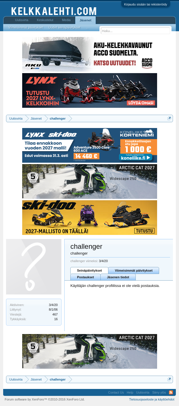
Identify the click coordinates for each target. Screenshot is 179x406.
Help (130, 392)
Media (66, 20)
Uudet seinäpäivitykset (64, 27)
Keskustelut (45, 20)
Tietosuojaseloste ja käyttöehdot (151, 399)
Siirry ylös (159, 392)
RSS (171, 392)
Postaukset (85, 277)
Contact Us (116, 392)
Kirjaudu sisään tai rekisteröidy (145, 4)
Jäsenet (85, 20)
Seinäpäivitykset (89, 270)
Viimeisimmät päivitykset (133, 270)
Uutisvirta (21, 20)
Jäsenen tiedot (118, 277)
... (87, 27)
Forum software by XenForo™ (45, 399)
